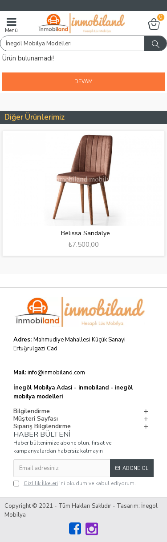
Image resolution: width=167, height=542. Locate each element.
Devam (83, 81)
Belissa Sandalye (85, 233)
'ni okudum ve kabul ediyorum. (74, 483)
